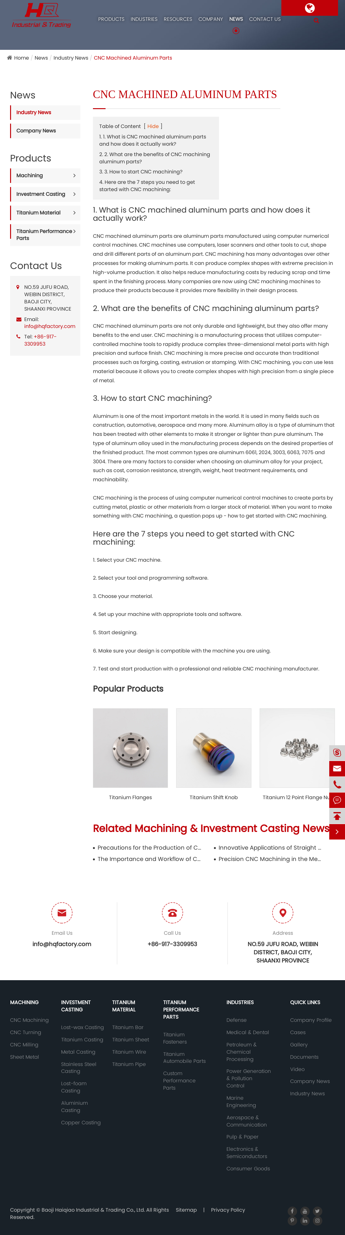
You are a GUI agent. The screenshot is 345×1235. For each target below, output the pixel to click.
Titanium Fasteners (175, 1038)
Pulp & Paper (243, 1136)
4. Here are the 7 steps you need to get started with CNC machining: (147, 186)
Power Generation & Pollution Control (249, 1078)
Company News (36, 130)
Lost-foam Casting (74, 1087)
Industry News (71, 57)
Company (210, 19)
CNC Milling (24, 1044)
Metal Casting (78, 1052)
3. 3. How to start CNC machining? (140, 171)
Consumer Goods (248, 1168)
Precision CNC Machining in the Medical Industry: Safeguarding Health (271, 859)
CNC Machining (29, 1020)
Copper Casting (81, 1122)
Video (297, 1069)
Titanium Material (38, 212)
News (236, 19)
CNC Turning (25, 1032)
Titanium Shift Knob (214, 797)
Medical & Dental (248, 1032)
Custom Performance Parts (179, 1081)
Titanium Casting (82, 1039)
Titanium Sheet (130, 1039)
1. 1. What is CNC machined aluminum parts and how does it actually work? (152, 140)
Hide (153, 126)
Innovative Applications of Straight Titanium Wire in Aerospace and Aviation (271, 848)
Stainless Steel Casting (78, 1068)
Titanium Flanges (130, 797)
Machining (29, 175)
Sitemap (186, 1210)
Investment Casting (40, 194)
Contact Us (265, 19)
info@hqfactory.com (49, 326)
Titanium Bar (128, 1027)
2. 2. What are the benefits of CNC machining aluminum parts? (154, 158)
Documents (304, 1057)
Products (111, 19)
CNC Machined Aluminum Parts (133, 57)
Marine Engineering (241, 1102)
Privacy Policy (228, 1210)
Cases (298, 1032)
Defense (237, 1020)
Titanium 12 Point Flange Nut (297, 797)
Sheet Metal (24, 1057)
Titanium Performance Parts (44, 235)
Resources (178, 19)
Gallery (299, 1044)
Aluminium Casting (74, 1107)
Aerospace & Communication (247, 1121)
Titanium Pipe (129, 1064)
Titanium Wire (129, 1052)
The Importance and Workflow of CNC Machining (150, 859)
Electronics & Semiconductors (247, 1153)
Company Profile (311, 1020)
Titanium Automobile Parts (184, 1058)
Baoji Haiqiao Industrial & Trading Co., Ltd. (94, 1210)
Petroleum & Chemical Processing (242, 1052)
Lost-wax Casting (82, 1027)
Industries (144, 19)
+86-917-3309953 (40, 340)
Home (21, 57)
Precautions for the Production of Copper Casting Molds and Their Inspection (150, 848)
